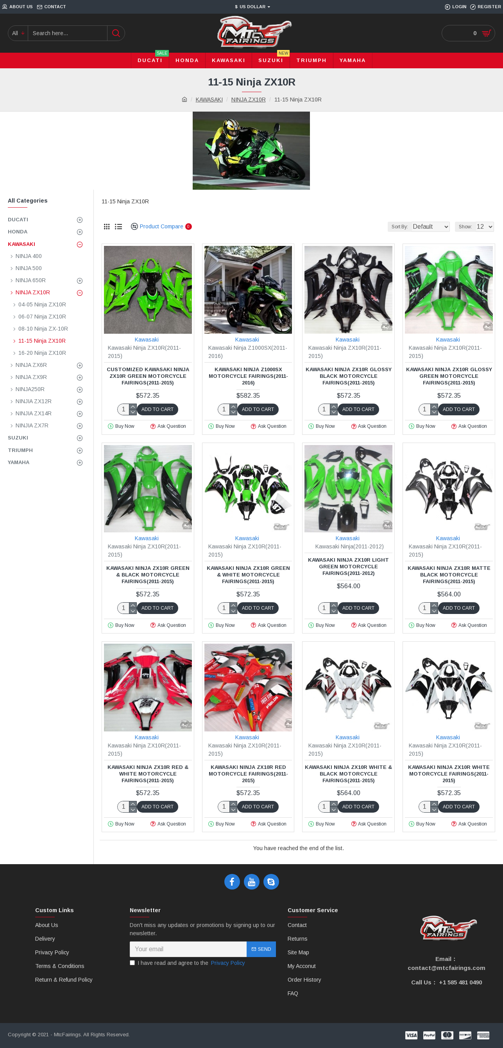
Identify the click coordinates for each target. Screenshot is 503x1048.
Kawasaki (147, 339)
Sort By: (393, 227)
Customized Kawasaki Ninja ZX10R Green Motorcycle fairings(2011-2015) (148, 376)
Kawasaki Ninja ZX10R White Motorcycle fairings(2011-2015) (449, 773)
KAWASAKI (209, 99)
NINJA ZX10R (248, 99)
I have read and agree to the (188, 963)
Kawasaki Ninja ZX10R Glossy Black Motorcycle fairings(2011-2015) (349, 376)
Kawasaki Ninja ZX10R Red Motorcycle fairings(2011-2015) (248, 773)
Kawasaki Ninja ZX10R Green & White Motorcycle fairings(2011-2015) (248, 574)
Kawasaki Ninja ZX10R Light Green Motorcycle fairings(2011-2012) (348, 566)
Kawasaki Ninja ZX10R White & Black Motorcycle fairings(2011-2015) (348, 773)
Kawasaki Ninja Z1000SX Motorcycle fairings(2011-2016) (248, 376)
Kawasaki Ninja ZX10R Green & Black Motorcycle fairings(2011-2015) (148, 574)
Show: (467, 227)
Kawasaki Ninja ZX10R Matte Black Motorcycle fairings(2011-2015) (449, 574)
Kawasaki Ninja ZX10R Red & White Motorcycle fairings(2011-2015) (147, 773)
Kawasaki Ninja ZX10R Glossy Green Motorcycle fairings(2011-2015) (449, 376)
